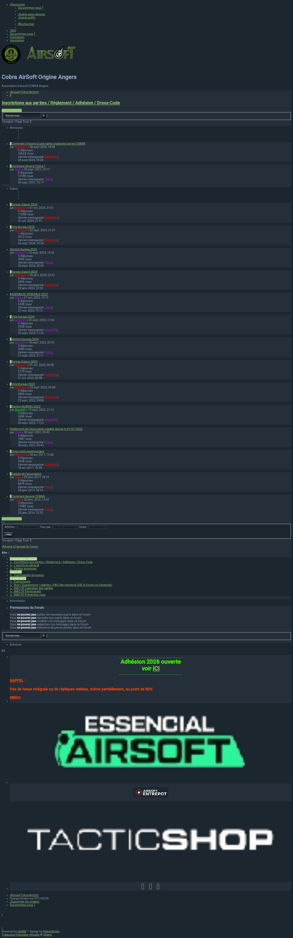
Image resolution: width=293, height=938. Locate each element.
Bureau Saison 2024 (24, 271)
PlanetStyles (51, 931)
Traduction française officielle (21, 934)
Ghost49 (20, 409)
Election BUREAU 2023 (25, 406)
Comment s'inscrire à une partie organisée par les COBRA (48, 143)
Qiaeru (47, 934)
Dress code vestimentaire (27, 451)
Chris (18, 169)
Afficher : (22, 527)
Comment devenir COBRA (28, 496)
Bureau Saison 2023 (24, 361)
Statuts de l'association (26, 474)
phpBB (22, 931)
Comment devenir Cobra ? (28, 166)
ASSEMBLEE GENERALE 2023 (29, 294)
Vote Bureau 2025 (23, 227)
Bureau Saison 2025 (24, 204)
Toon (18, 477)
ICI (156, 668)
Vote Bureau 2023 (23, 384)
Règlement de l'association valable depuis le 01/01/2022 (46, 429)
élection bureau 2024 (25, 339)
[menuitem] (30, 7)
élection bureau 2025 (23, 249)
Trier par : (59, 527)
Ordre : (93, 527)
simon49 (20, 252)
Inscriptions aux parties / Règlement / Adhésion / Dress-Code (61, 102)
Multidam (21, 147)
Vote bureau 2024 (23, 316)
